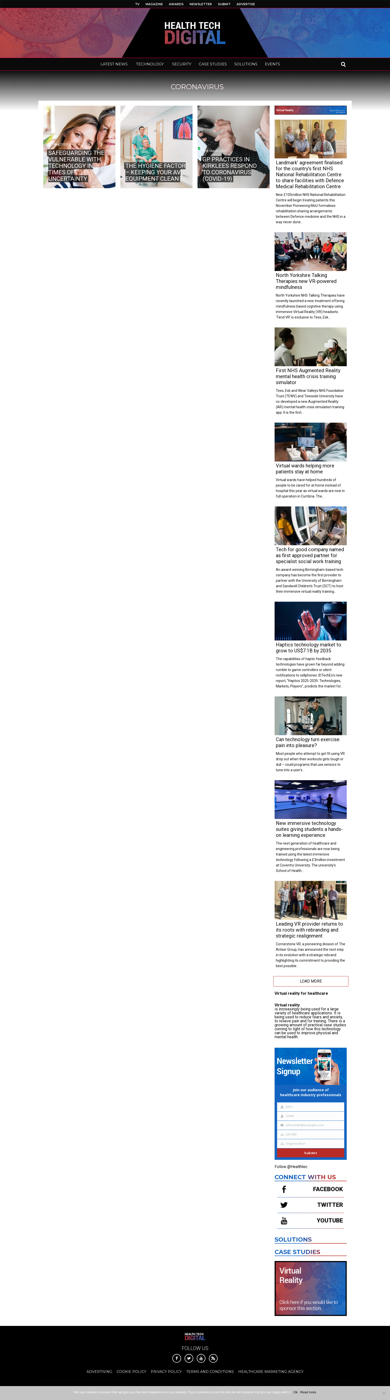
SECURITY (181, 64)
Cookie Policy (131, 1371)
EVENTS (272, 64)
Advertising (99, 1371)
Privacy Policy (166, 1371)
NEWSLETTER (201, 4)
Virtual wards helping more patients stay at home (305, 469)
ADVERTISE (246, 4)
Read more (308, 1392)
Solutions (293, 1239)
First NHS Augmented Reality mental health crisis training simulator (308, 376)
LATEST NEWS (114, 64)
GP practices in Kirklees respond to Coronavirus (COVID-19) (229, 169)
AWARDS (176, 4)
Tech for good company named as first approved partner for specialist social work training (310, 555)
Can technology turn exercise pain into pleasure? (308, 742)
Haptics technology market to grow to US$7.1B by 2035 (308, 648)
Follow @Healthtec (291, 1166)
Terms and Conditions (210, 1371)
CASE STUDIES (213, 64)
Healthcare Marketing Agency (270, 1371)
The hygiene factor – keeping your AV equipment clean (155, 172)
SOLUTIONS (245, 64)
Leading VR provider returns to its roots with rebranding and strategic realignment (309, 930)
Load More (311, 981)
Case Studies (297, 1252)
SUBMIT (224, 4)
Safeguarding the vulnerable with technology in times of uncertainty (76, 165)
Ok (295, 1392)
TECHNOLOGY (150, 64)
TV (137, 4)
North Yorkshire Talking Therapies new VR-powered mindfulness (306, 281)
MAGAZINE (154, 4)
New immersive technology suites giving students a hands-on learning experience (309, 829)
